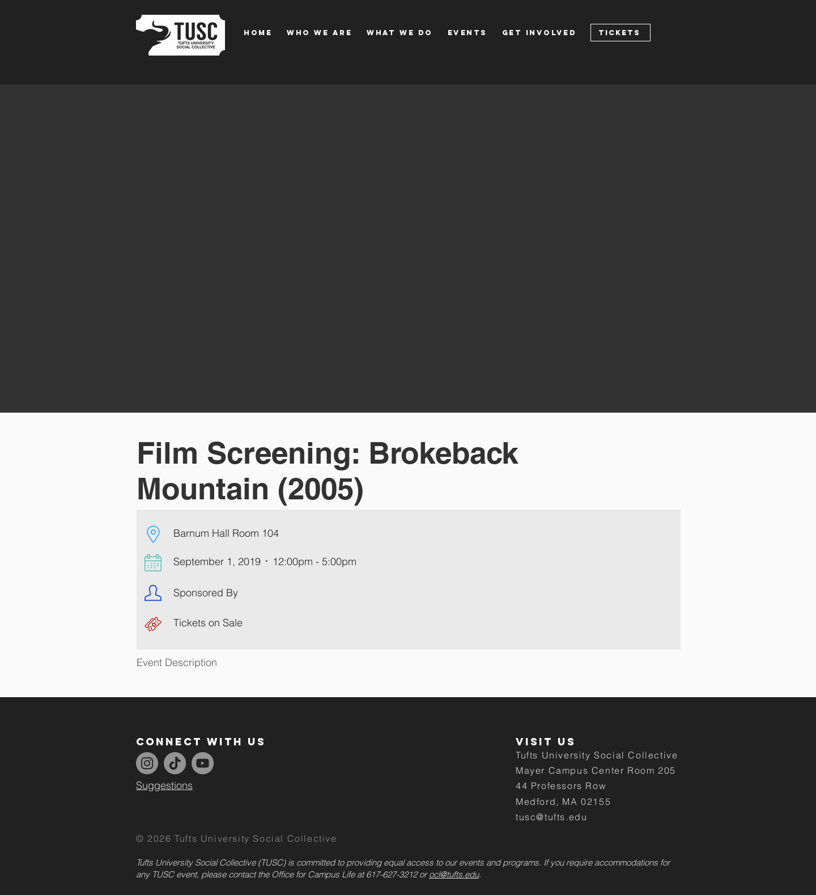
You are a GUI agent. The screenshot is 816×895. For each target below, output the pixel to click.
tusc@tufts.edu (551, 816)
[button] (327, 32)
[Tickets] (620, 32)
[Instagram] (147, 763)
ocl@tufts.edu (454, 874)
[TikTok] (175, 763)
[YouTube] (203, 763)
